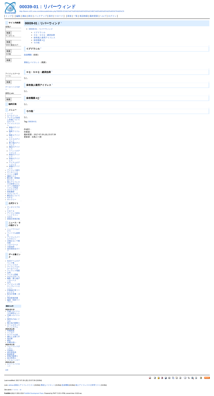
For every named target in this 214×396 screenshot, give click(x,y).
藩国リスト (11, 176)
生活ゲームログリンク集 (13, 262)
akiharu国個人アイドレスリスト (21, 385)
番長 (9, 340)
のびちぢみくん (13, 276)
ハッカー (10, 333)
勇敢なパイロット (32, 62)
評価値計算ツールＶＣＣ (13, 291)
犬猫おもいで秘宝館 (13, 242)
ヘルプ (103, 16)
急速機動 (28, 55)
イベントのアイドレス (14, 152)
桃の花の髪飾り (13, 323)
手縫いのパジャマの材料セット (13, 312)
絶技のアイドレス (14, 155)
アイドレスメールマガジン (13, 238)
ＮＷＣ (10, 217)
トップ (8, 16)
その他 (37, 42)
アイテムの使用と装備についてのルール (13, 120)
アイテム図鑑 (12, 274)
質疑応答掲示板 (13, 219)
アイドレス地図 (13, 270)
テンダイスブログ (13, 208)
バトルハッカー (13, 360)
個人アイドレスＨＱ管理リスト (13, 183)
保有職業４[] (39, 40)
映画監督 (10, 354)
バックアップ (40, 16)
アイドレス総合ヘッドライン (13, 214)
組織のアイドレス (14, 167)
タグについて (12, 194)
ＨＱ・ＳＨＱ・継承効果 (44, 35)
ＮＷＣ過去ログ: (11, 45)
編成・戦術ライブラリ (13, 301)
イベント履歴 (12, 174)
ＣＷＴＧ (10, 211)
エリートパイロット (13, 365)
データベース (12, 172)
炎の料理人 (11, 358)
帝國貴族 (10, 331)
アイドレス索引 (13, 170)
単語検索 (83, 16)
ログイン (112, 16)
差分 (30, 16)
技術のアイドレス (14, 159)
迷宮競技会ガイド (13, 250)
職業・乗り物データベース (13, 279)
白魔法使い (11, 342)
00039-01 (32, 121)
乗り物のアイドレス (14, 144)
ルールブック (12, 116)
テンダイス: (10, 36)
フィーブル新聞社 (13, 234)
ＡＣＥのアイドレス (14, 140)
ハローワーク (12, 245)
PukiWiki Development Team (33, 393)
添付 (51, 16)
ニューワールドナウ (13, 230)
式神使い (10, 350)
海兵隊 (10, 339)
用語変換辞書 (12, 298)
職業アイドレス (14, 132)
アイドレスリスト (13, 124)
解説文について (13, 195)
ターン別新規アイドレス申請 (13, 187)
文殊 (9, 272)
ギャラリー (11, 199)
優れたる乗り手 (13, 337)
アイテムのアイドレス (14, 163)
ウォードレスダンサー (13, 347)
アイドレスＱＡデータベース (13, 268)
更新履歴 (10, 192)
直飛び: (8, 27)
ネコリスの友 (12, 335)
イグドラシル (39, 32)
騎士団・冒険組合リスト (13, 179)
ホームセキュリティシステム (13, 326)
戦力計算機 (11, 294)
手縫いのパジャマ (13, 316)
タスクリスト (12, 190)
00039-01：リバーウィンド (47, 6)
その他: (8, 54)
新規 (69, 16)
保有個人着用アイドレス (44, 37)
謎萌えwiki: (9, 93)
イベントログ (12, 265)
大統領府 (10, 247)
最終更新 (94, 16)
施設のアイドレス (14, 148)
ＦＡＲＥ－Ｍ (16, 390)
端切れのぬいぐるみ (13, 320)
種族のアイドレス (14, 128)
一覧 (75, 16)
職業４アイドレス (14, 136)
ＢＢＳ (10, 197)
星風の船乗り (12, 356)
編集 (18, 16)
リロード (59, 16)
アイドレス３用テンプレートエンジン (13, 286)
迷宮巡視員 (11, 352)
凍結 (24, 16)
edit (6, 370)
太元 (9, 282)
